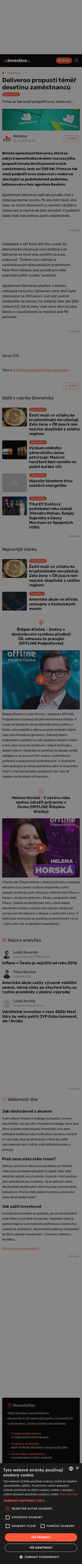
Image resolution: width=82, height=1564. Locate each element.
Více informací (69, 1494)
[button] (41, 1500)
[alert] (41, 782)
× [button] (77, 1468)
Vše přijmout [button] (41, 1537)
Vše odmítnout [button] (41, 1547)
